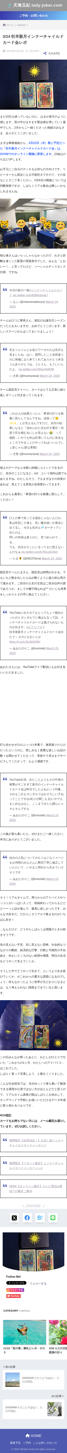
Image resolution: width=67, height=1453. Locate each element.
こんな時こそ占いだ (45, 1442)
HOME (33, 1436)
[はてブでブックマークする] (40, 1217)
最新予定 (15, 1442)
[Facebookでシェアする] (27, 1217)
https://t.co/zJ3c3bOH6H (24, 641)
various (25, 1310)
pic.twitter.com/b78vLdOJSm (39, 551)
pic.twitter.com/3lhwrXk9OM (36, 369)
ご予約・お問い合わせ (33, 15)
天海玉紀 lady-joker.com (34, 5)
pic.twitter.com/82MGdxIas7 (30, 295)
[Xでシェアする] (14, 1217)
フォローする (38, 1283)
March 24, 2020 (50, 375)
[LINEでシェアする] (53, 1217)
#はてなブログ (35, 627)
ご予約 (27, 1442)
